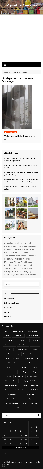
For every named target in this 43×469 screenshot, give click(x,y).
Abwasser (32, 246)
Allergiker (33, 256)
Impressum (8, 307)
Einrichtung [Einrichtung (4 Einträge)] (8, 340)
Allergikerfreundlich (25, 243)
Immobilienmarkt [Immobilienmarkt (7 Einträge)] (10, 363)
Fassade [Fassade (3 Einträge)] (35, 340)
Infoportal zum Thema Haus (21, 5)
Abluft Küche (26, 262)
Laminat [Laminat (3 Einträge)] (8, 367)
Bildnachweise (9, 298)
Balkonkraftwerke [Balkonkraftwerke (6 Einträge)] (17, 331)
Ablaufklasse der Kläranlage (16, 256)
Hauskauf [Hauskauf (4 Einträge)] (8, 349)
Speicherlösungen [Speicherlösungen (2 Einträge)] (13, 399)
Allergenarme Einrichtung (27, 274)
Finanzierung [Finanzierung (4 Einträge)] (9, 345)
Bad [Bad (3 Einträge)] (6, 331)
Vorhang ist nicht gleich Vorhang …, (19, 136)
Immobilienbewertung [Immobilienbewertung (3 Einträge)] (12, 354)
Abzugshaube (10, 271)
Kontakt (7, 312)
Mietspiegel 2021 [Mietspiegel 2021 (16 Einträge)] (32, 376)
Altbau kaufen (10, 243)
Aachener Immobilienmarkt (15, 246)
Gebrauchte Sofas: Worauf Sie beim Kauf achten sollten (21, 188)
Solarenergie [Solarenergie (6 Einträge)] (31, 394)
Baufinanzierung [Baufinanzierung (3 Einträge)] (33, 331)
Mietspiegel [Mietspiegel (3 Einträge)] (19, 376)
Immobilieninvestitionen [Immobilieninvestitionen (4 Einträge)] (12, 358)
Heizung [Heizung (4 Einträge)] (35, 349)
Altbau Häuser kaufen (23, 268)
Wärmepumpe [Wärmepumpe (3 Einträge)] (21, 408)
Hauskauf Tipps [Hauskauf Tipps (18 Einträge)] (22, 349)
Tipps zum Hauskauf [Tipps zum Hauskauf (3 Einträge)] (11, 403)
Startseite (7, 317)
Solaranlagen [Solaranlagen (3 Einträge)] (12, 394)
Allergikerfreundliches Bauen (16, 265)
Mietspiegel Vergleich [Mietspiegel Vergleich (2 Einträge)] (11, 385)
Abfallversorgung (24, 271)
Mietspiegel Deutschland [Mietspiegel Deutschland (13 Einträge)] (30, 381)
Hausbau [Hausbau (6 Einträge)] (35, 345)
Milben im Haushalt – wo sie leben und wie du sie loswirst (21, 166)
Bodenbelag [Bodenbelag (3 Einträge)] (18, 336)
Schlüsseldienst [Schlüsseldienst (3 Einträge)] (20, 390)
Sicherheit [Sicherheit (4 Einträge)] (34, 390)
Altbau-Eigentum (22, 253)
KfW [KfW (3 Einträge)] (37, 363)
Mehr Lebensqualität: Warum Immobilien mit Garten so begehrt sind (19, 159)
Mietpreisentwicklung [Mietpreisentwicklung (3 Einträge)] (29, 372)
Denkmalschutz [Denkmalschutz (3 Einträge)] (33, 336)
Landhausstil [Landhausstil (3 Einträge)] (22, 367)
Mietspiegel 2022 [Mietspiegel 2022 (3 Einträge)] (10, 381)
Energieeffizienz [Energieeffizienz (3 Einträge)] (22, 340)
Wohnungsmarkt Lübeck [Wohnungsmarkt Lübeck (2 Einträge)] (30, 403)
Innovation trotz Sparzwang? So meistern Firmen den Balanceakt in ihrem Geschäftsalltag (21, 181)
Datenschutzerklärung (12, 303)
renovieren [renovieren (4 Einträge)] (35, 385)
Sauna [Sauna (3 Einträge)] (7, 390)
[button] (3, 465)
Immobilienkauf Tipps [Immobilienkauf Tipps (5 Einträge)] (31, 358)
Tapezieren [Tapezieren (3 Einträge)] (32, 399)
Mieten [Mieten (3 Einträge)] (35, 367)
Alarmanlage (9, 274)
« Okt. (4, 453)
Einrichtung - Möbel (10, 132)
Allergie (17, 262)
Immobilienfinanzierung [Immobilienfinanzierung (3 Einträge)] (30, 354)
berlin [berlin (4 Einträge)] (7, 336)
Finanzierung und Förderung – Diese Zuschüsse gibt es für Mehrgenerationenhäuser (21, 174)
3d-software (9, 259)
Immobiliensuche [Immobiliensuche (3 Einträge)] (25, 363)
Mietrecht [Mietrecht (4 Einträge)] (8, 376)
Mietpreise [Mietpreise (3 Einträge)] (10, 372)
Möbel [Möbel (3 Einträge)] (25, 385)
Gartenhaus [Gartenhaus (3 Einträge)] (23, 345)
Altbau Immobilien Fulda (14, 249)
